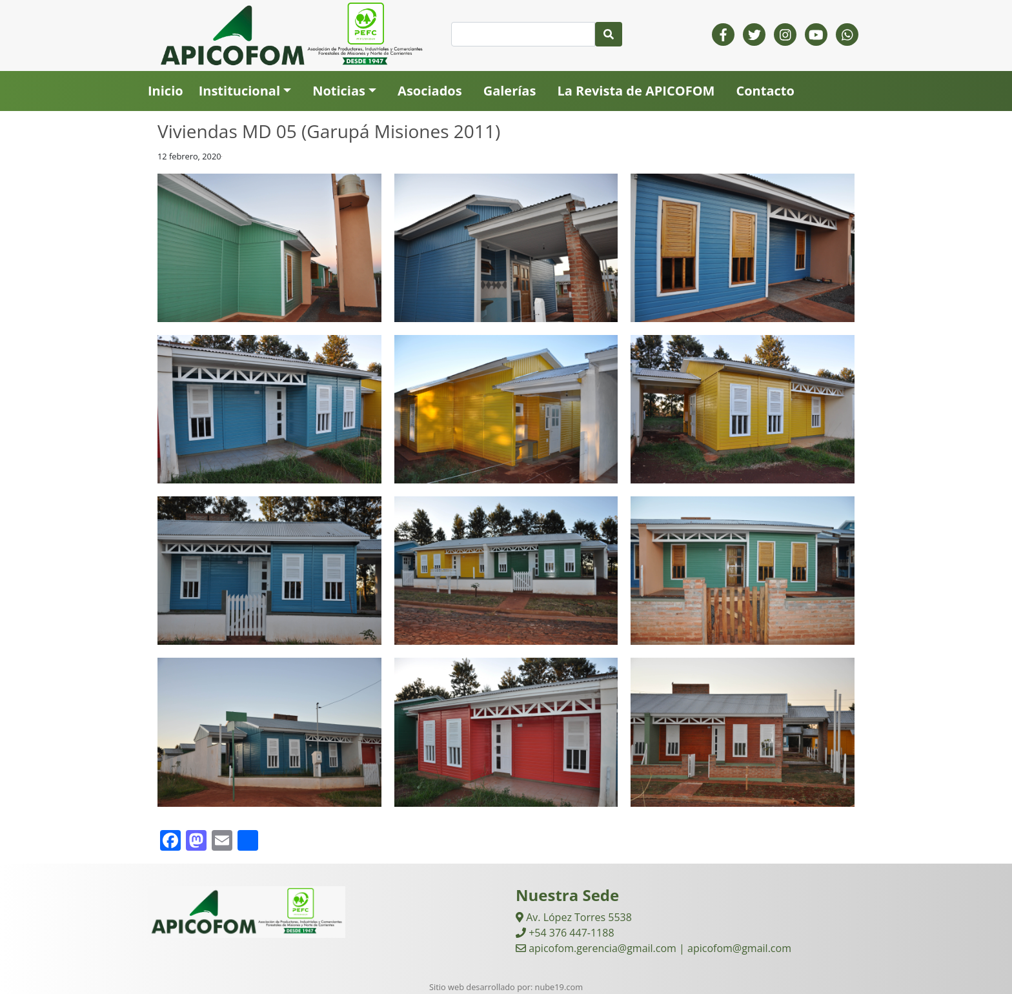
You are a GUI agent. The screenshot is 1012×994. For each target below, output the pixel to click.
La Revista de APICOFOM (635, 90)
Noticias (338, 90)
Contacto (765, 90)
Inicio (165, 90)
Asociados (430, 90)
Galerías (509, 90)
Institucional (239, 90)
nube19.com (559, 987)
